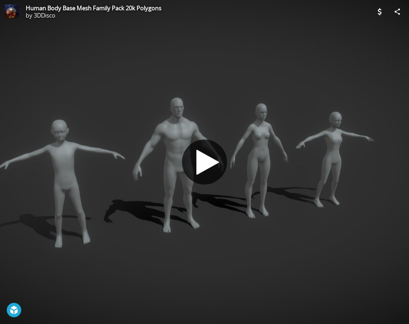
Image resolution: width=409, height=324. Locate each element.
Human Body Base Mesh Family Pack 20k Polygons (93, 8)
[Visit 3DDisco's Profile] (12, 11)
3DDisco (44, 15)
